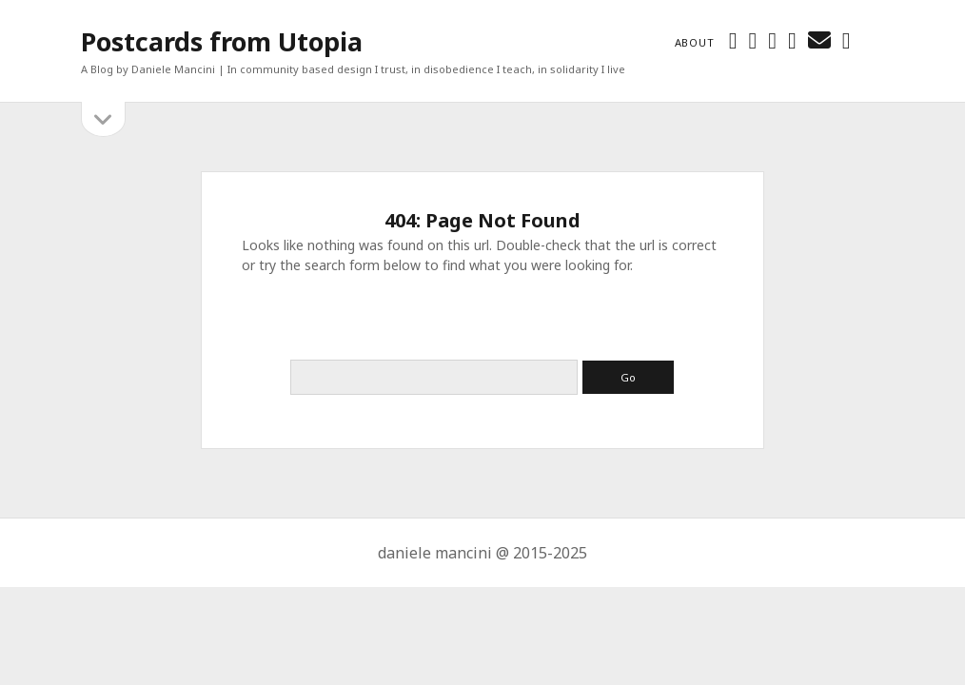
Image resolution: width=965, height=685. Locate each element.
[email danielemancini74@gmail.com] (819, 39)
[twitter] (733, 39)
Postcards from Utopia (222, 41)
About (695, 42)
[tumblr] (846, 39)
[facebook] (752, 39)
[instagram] (772, 39)
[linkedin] (792, 39)
